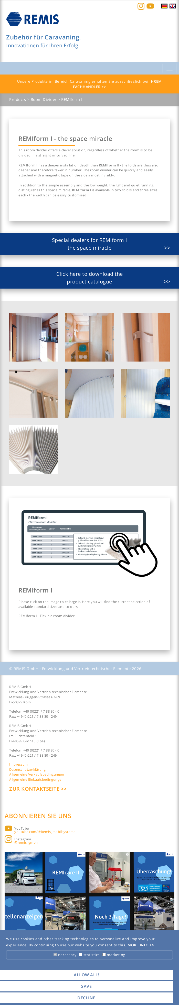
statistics (89, 954)
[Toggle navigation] (169, 68)
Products (18, 99)
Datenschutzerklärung (27, 769)
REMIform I (71, 99)
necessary (65, 954)
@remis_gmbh (26, 842)
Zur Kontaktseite (35, 788)
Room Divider (44, 99)
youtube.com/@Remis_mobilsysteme (45, 831)
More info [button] (139, 945)
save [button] (86, 986)
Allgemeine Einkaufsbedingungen (36, 779)
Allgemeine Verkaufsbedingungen (36, 774)
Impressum (18, 764)
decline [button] (86, 998)
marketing (113, 954)
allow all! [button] (86, 975)
